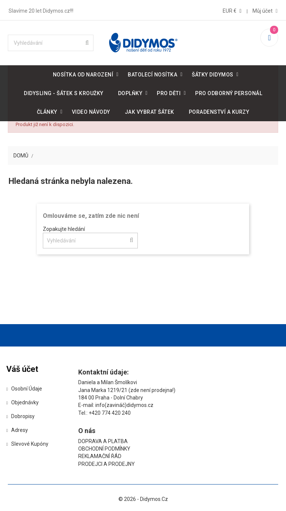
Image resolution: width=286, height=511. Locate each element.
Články (47, 110)
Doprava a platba (196, 383)
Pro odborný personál (228, 92)
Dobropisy (25, 417)
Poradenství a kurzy (219, 110)
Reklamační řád (192, 399)
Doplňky (130, 92)
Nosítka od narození (83, 73)
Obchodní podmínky (197, 391)
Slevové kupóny (32, 445)
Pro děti (169, 92)
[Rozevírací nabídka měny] (231, 9)
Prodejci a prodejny (199, 406)
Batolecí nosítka (152, 73)
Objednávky (27, 404)
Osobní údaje (29, 390)
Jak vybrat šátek (149, 110)
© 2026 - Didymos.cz (143, 481)
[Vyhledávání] (52, 41)
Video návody (91, 110)
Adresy (22, 431)
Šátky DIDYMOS (212, 73)
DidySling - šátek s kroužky (64, 92)
